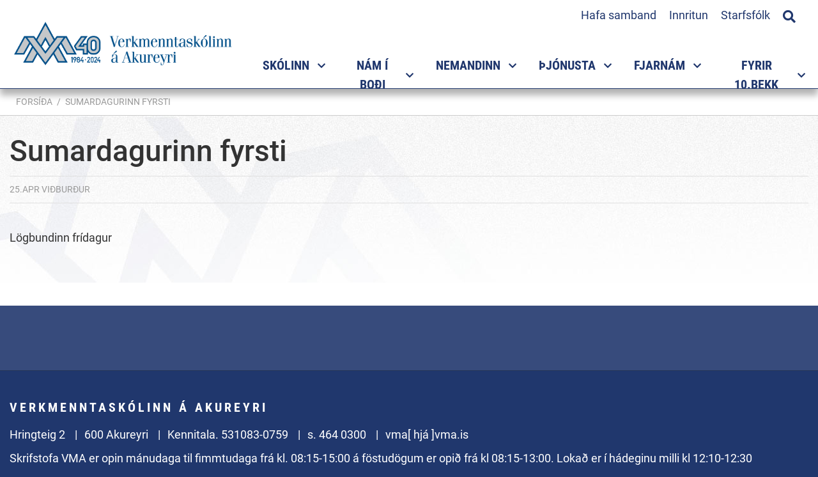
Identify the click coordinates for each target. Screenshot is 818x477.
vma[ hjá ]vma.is (426, 434)
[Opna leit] (789, 14)
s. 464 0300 (336, 434)
